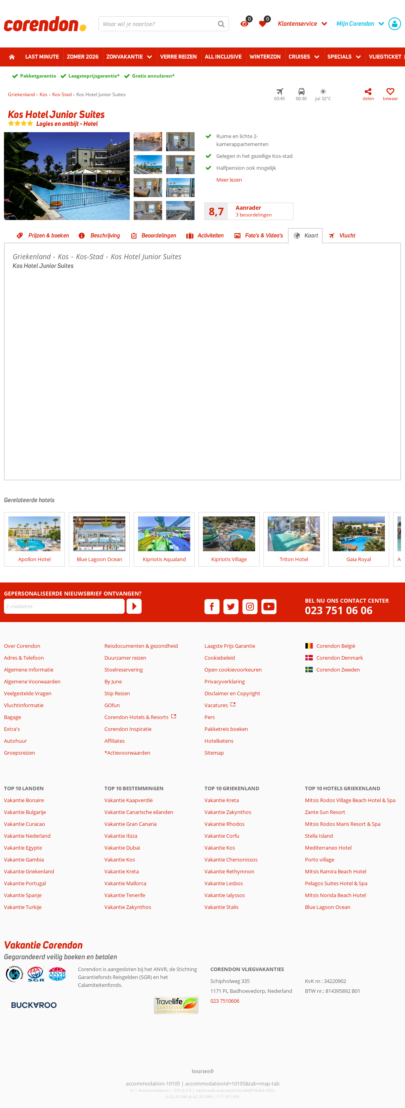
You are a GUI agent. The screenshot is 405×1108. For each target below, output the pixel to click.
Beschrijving (105, 235)
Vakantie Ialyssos (224, 895)
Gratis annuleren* (153, 75)
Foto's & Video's (264, 235)
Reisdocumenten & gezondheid (141, 645)
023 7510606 (224, 1000)
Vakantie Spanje (23, 895)
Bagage (12, 717)
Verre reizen (178, 56)
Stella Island (319, 835)
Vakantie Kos (119, 859)
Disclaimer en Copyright (232, 693)
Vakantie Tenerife (124, 895)
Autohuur (15, 740)
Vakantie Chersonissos (230, 859)
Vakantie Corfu (221, 835)
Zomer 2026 (82, 56)
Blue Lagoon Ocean (327, 907)
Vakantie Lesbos (223, 883)
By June (113, 681)
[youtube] (268, 606)
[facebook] (212, 606)
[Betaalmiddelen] (33, 1004)
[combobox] (163, 23)
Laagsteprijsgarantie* (94, 75)
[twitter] (230, 606)
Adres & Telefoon (24, 657)
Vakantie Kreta (121, 871)
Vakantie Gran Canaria (130, 823)
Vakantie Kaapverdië (128, 800)
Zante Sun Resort (325, 812)
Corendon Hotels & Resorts (136, 717)
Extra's (12, 728)
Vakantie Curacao (24, 823)
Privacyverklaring (224, 681)
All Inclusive (223, 56)
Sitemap (214, 752)
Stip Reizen (117, 693)
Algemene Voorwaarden (32, 681)
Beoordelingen (159, 235)
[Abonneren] (134, 606)
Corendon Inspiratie (127, 728)
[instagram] (249, 606)
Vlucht (347, 235)
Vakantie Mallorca (125, 883)
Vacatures (216, 705)
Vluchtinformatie (24, 705)
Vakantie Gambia (24, 859)
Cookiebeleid (219, 657)
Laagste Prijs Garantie (229, 645)
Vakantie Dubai (122, 847)
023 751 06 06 (339, 610)
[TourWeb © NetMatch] (203, 1071)
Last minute (42, 56)
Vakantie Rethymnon (229, 871)
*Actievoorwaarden (127, 752)
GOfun (112, 705)
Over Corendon (22, 645)
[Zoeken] (221, 23)
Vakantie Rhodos (224, 823)
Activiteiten (211, 235)
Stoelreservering (123, 669)
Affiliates (114, 740)
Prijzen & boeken (48, 235)
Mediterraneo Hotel (328, 847)
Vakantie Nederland (27, 835)
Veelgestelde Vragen (27, 693)
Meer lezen (229, 179)
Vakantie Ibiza (120, 835)
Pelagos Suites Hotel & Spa (336, 883)
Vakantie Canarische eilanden (138, 812)
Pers (209, 717)
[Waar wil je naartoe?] (163, 23)
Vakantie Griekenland (29, 871)
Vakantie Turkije (23, 907)
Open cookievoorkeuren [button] (233, 669)
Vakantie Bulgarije (25, 812)
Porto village (319, 859)
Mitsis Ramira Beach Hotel (335, 871)
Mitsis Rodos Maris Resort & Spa (342, 823)
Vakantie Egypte (23, 847)
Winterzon (265, 56)
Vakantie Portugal (25, 883)
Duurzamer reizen (125, 657)
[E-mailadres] (64, 606)
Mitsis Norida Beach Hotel (335, 895)
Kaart (311, 235)
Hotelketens (218, 740)
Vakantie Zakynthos (127, 907)
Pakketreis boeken (226, 728)
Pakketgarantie (38, 75)
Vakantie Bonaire (24, 800)
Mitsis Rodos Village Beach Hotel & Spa (350, 800)
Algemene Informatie (28, 669)
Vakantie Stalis (221, 907)
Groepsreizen (19, 752)
